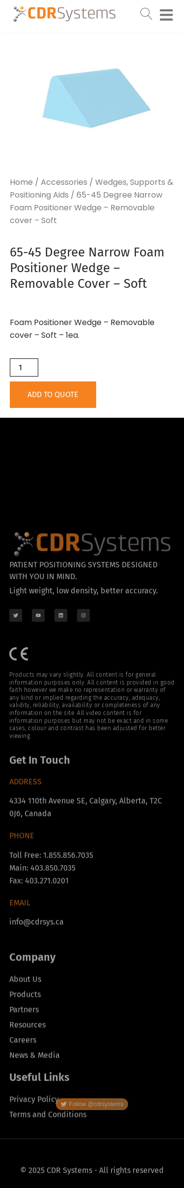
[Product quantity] (24, 367)
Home (21, 182)
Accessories (64, 182)
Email (19, 947)
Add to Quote (53, 394)
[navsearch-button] (147, 12)
